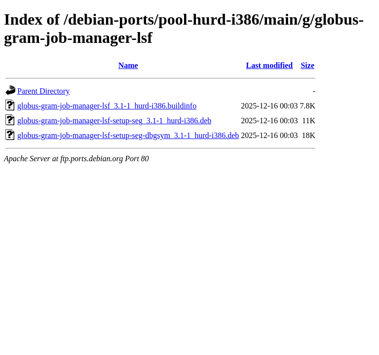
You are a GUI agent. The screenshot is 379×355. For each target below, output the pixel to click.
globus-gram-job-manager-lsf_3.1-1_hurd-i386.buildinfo (106, 106)
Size (307, 65)
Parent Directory (43, 91)
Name (128, 65)
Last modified (269, 65)
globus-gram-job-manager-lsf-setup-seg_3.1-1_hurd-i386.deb (114, 120)
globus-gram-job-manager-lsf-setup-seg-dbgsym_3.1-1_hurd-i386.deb (128, 135)
